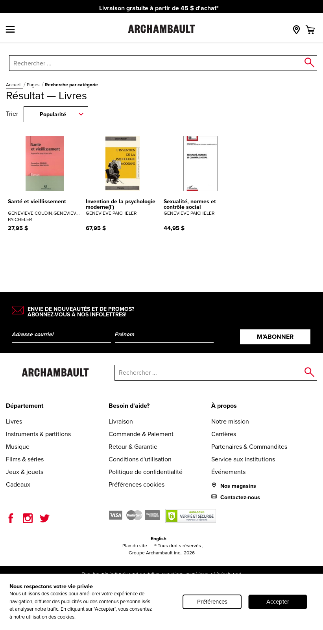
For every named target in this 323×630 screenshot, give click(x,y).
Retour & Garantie (133, 446)
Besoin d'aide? (129, 405)
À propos (224, 405)
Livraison (121, 421)
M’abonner (275, 336)
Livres (14, 421)
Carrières (223, 434)
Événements (228, 471)
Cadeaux (18, 484)
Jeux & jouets (24, 471)
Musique (18, 446)
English (158, 538)
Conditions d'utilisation (140, 459)
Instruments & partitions (38, 434)
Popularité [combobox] (53, 114)
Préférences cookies (136, 484)
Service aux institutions (243, 459)
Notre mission (230, 421)
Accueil (14, 84)
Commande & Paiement (141, 434)
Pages (34, 84)
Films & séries (25, 459)
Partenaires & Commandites (249, 446)
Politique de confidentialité (146, 471)
